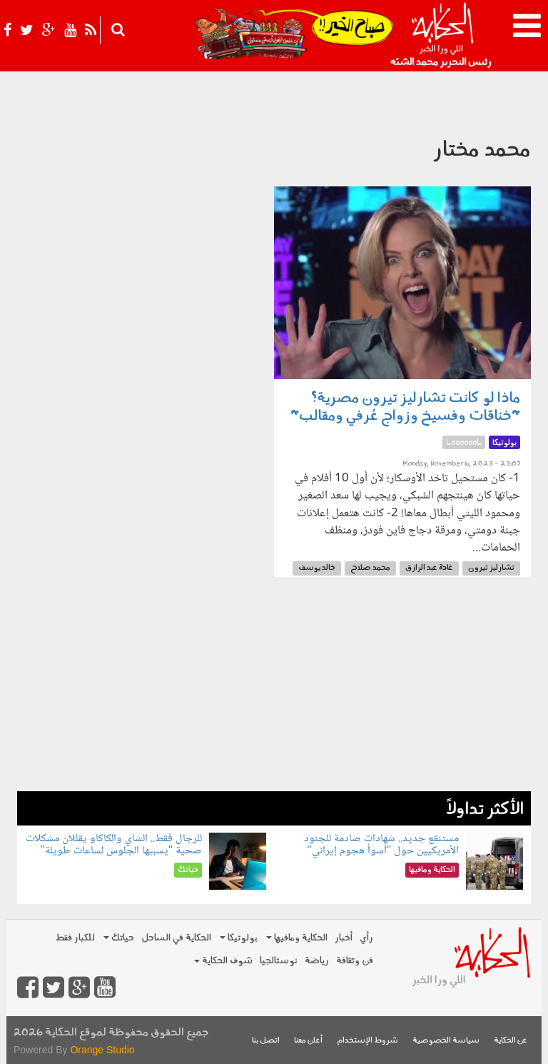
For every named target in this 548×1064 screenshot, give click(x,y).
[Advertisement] (274, 691)
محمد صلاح (370, 568)
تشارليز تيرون (491, 568)
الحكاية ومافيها (297, 938)
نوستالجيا (279, 961)
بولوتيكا (239, 938)
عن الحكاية (510, 1041)
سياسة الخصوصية (446, 1041)
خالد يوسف (316, 568)
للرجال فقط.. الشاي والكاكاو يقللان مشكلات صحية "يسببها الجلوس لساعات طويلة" (114, 845)
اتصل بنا (266, 1041)
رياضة (317, 961)
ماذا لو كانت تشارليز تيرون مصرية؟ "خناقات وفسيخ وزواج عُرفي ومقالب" (405, 407)
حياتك (118, 938)
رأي (366, 938)
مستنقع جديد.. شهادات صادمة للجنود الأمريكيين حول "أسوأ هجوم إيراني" (381, 845)
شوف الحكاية (223, 961)
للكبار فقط (75, 938)
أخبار (343, 938)
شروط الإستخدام (367, 1041)
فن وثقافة (354, 961)
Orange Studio (102, 1049)
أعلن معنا (308, 1041)
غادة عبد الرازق (429, 568)
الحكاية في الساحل (176, 938)
